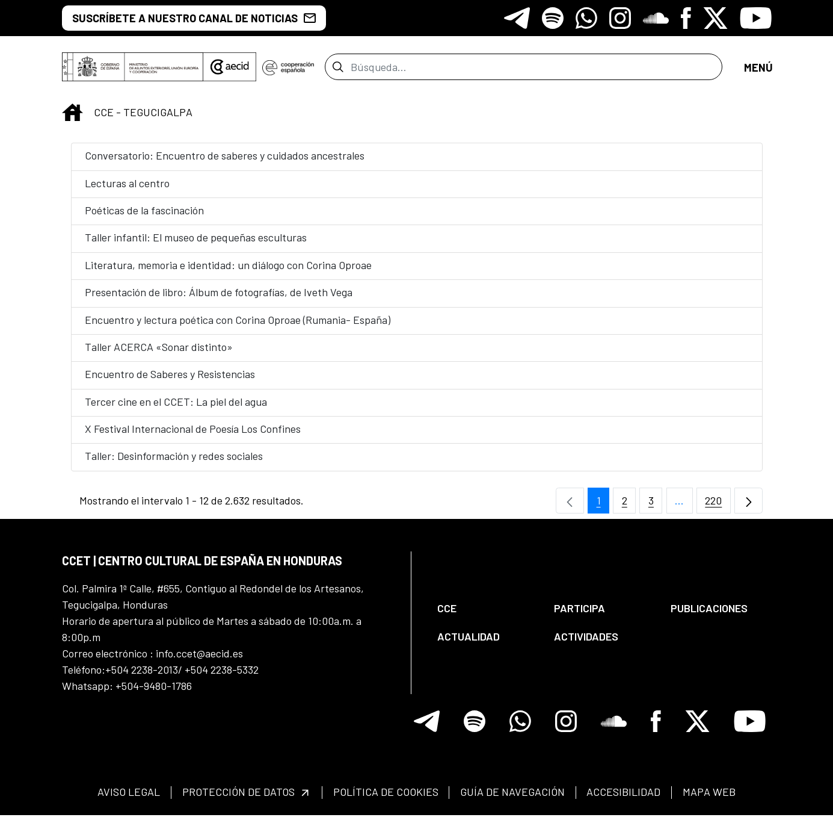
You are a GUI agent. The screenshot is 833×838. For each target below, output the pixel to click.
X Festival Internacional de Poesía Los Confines (193, 435)
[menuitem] (485, 615)
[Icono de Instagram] (620, 18)
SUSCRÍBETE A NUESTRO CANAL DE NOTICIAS (194, 18)
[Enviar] (337, 70)
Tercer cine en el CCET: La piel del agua (176, 408)
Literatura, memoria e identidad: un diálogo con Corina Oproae (228, 272)
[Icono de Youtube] (756, 18)
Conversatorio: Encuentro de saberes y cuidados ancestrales (224, 162)
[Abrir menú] (758, 71)
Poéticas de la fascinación (144, 217)
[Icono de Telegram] (517, 18)
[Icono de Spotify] (553, 18)
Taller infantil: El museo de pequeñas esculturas (196, 244)
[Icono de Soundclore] (656, 18)
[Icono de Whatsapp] (586, 18)
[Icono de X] (715, 18)
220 (718, 511)
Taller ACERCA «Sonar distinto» (159, 354)
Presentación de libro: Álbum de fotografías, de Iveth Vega (218, 299)
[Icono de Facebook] (686, 18)
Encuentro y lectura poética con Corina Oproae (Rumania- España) (237, 327)
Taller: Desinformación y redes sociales (174, 463)
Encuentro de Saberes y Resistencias (170, 381)
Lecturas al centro (127, 190)
